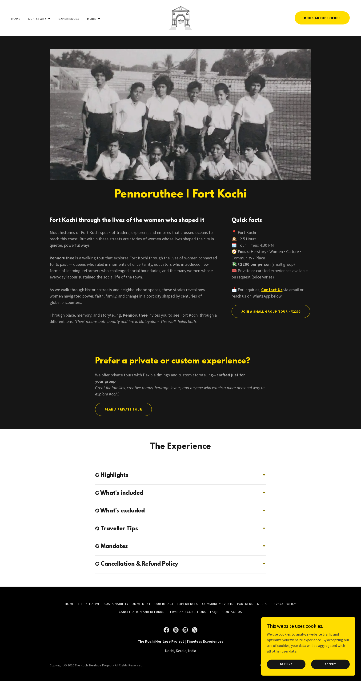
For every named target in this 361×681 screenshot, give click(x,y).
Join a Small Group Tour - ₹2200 (271, 311)
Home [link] (15, 18)
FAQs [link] (214, 612)
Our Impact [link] (164, 604)
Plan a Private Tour (123, 409)
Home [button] (69, 604)
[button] (39, 18)
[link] (180, 17)
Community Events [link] (217, 604)
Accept (330, 674)
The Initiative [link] (89, 604)
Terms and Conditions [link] (187, 612)
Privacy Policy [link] (283, 604)
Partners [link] (245, 604)
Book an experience (322, 18)
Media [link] (262, 604)
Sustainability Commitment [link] (127, 604)
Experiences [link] (69, 18)
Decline (286, 674)
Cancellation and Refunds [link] (141, 612)
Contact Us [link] (232, 612)
